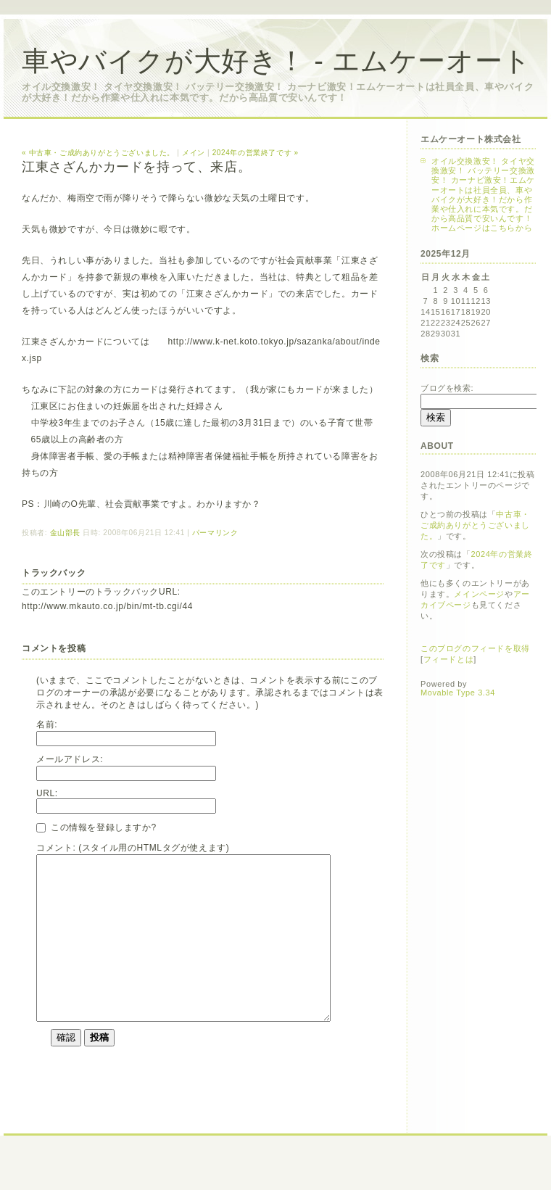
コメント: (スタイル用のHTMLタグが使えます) (132, 848)
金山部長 (65, 533)
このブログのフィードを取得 (475, 648)
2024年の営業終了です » (255, 153)
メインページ (479, 594)
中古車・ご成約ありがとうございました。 (475, 525)
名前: (46, 724)
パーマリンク (215, 533)
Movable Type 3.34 (457, 692)
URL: (47, 793)
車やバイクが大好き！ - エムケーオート (276, 61)
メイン (193, 153)
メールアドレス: (69, 759)
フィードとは (448, 659)
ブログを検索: (446, 388)
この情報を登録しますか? (96, 827)
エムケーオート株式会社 (470, 139)
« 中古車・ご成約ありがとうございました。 (98, 153)
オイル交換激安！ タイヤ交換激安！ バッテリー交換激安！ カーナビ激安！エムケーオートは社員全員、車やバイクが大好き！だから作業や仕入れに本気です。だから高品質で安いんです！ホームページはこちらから (483, 194)
